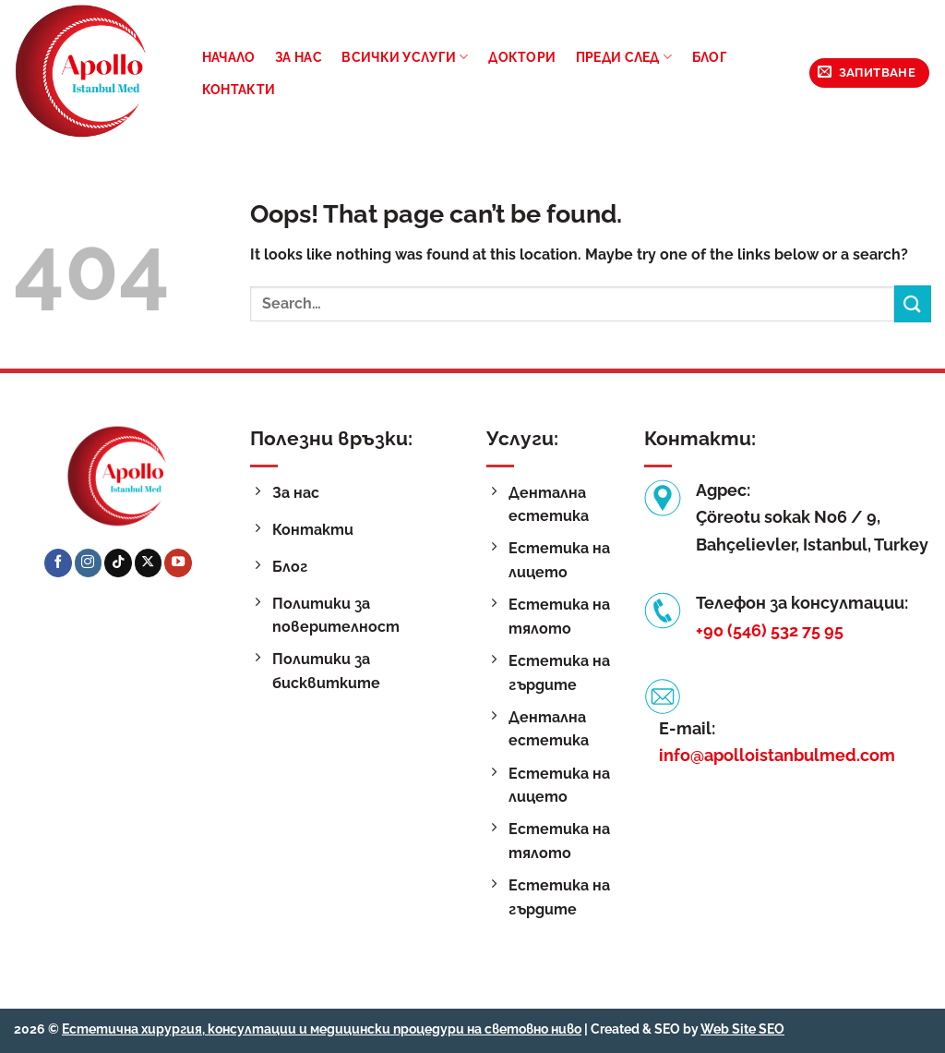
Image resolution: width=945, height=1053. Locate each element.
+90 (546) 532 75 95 (769, 630)
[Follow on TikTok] (118, 562)
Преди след (624, 57)
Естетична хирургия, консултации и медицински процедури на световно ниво (321, 1028)
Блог (709, 57)
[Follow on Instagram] (88, 562)
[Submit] (912, 303)
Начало (229, 57)
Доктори (522, 57)
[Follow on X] (148, 562)
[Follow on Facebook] (58, 562)
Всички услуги (404, 57)
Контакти (238, 89)
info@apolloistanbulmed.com (777, 755)
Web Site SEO (742, 1028)
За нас (298, 57)
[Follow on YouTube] (178, 562)
